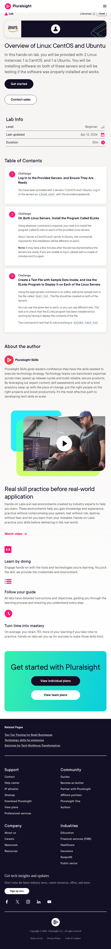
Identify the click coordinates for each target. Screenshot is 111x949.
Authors (65, 806)
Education (67, 832)
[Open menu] (104, 6)
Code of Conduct (73, 937)
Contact (10, 776)
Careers (9, 838)
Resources (11, 850)
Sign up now (17, 890)
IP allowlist (11, 788)
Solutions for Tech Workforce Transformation (32, 745)
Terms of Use (36, 937)
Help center (12, 782)
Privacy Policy (54, 937)
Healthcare (67, 844)
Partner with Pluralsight (76, 788)
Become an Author (72, 782)
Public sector (69, 862)
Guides (65, 776)
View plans (11, 806)
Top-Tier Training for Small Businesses (28, 734)
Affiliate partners (71, 794)
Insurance (67, 850)
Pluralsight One (70, 800)
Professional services (18, 812)
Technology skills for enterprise (24, 739)
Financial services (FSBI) (76, 838)
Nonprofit (66, 856)
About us (10, 832)
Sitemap (10, 794)
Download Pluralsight (18, 800)
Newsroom (11, 844)
